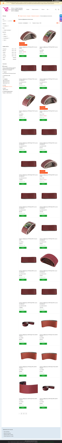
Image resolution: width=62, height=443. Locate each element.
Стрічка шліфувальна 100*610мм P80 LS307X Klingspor (49, 399)
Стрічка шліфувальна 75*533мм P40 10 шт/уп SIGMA (28, 48)
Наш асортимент (7, 431)
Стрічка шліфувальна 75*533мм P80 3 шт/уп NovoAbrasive (28, 271)
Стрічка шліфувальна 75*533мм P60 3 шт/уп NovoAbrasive (48, 143)
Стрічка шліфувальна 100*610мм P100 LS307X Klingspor (49, 367)
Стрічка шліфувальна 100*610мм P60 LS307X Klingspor (28, 399)
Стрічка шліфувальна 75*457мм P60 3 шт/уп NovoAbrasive (48, 271)
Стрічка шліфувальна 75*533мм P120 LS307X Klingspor (49, 335)
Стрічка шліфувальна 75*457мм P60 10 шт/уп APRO (28, 239)
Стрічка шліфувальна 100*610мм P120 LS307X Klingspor (28, 335)
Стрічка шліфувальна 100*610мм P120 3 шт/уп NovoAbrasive (28, 143)
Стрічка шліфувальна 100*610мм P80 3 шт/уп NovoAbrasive (28, 303)
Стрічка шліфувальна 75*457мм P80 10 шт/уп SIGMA (49, 175)
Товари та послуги (35, 9)
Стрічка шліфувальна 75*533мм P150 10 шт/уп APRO (28, 111)
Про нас (43, 9)
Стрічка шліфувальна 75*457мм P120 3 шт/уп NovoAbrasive (49, 80)
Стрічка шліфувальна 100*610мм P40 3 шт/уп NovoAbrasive (49, 207)
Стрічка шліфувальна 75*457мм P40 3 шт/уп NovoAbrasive (48, 239)
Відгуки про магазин (7, 433)
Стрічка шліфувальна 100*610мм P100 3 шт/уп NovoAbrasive (28, 175)
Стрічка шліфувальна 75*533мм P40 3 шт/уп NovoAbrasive (28, 207)
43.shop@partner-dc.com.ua (7, 86)
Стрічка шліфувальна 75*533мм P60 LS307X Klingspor (28, 367)
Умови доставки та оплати (8, 434)
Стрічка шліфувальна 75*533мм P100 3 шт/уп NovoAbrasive (28, 80)
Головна (27, 9)
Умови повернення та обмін (8, 436)
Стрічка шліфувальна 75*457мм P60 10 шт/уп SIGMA (49, 111)
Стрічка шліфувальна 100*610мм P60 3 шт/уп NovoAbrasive (49, 303)
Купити (23, 151)
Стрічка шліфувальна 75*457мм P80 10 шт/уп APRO (49, 48)
